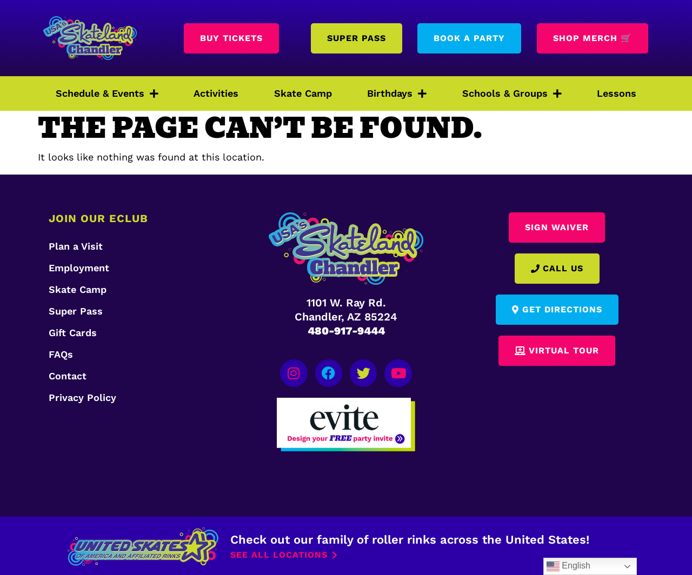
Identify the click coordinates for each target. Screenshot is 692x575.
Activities (216, 93)
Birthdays (397, 93)
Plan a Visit (76, 246)
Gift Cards (73, 332)
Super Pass (76, 311)
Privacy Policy (82, 397)
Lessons (616, 93)
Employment (79, 267)
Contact (67, 376)
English (568, 566)
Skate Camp (303, 93)
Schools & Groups (512, 93)
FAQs (61, 354)
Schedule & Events (107, 93)
